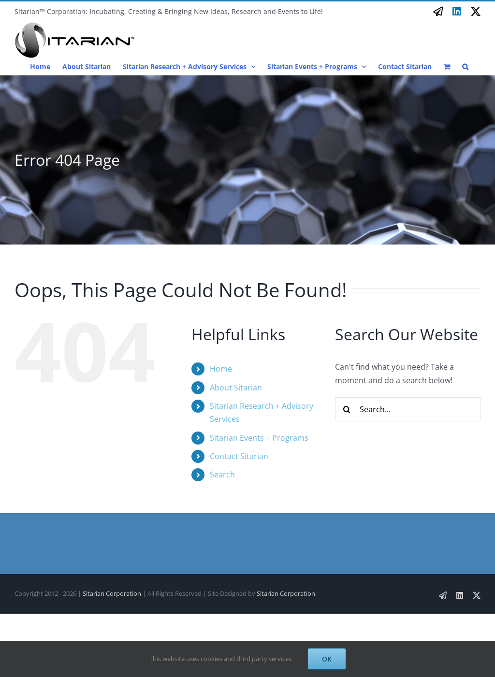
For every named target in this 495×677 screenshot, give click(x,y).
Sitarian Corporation (112, 593)
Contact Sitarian (239, 456)
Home (221, 368)
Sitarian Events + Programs (259, 437)
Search (222, 474)
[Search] (347, 409)
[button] (465, 66)
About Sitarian (236, 387)
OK (327, 658)
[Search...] (407, 409)
